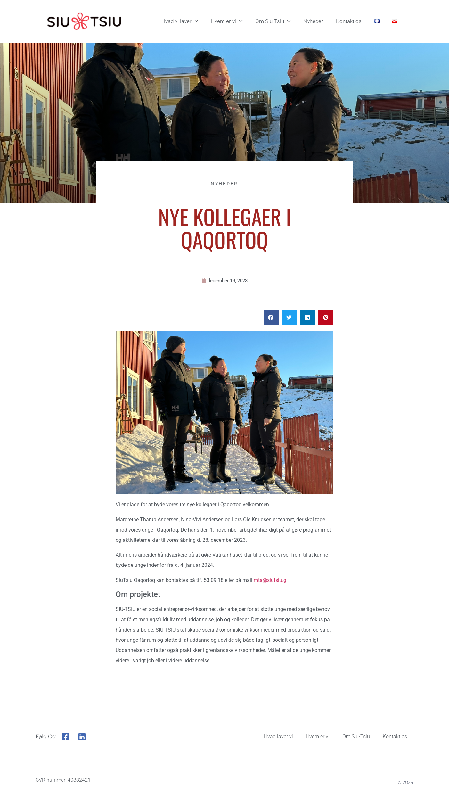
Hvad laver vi (278, 736)
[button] (271, 317)
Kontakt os (349, 21)
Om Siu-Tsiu (272, 21)
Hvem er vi (226, 21)
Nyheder (313, 21)
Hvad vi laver (179, 21)
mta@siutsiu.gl (271, 580)
